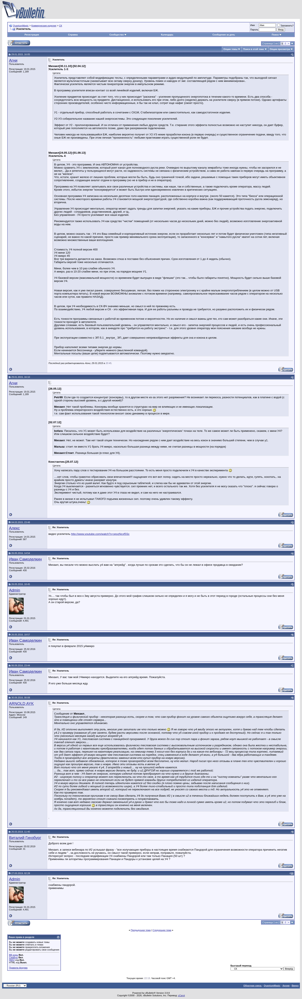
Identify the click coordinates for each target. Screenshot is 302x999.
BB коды (13, 955)
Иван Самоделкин (25, 559)
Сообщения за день (223, 34)
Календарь (167, 34)
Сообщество (118, 34)
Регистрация (32, 34)
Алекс (14, 528)
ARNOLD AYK (21, 703)
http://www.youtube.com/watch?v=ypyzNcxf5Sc (100, 534)
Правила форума (18, 967)
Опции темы (230, 49)
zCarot (181, 995)
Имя (252, 25)
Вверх (295, 985)
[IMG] (12, 960)
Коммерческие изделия (43, 25)
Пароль (254, 29)
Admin (14, 590)
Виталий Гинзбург (25, 837)
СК (60, 25)
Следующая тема (161, 930)
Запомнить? (285, 25)
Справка (73, 34)
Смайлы (13, 957)
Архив (286, 985)
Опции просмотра (280, 49)
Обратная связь (252, 985)
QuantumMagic (21, 25)
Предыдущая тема (141, 930)
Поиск (277, 34)
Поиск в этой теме (253, 49)
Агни (13, 60)
